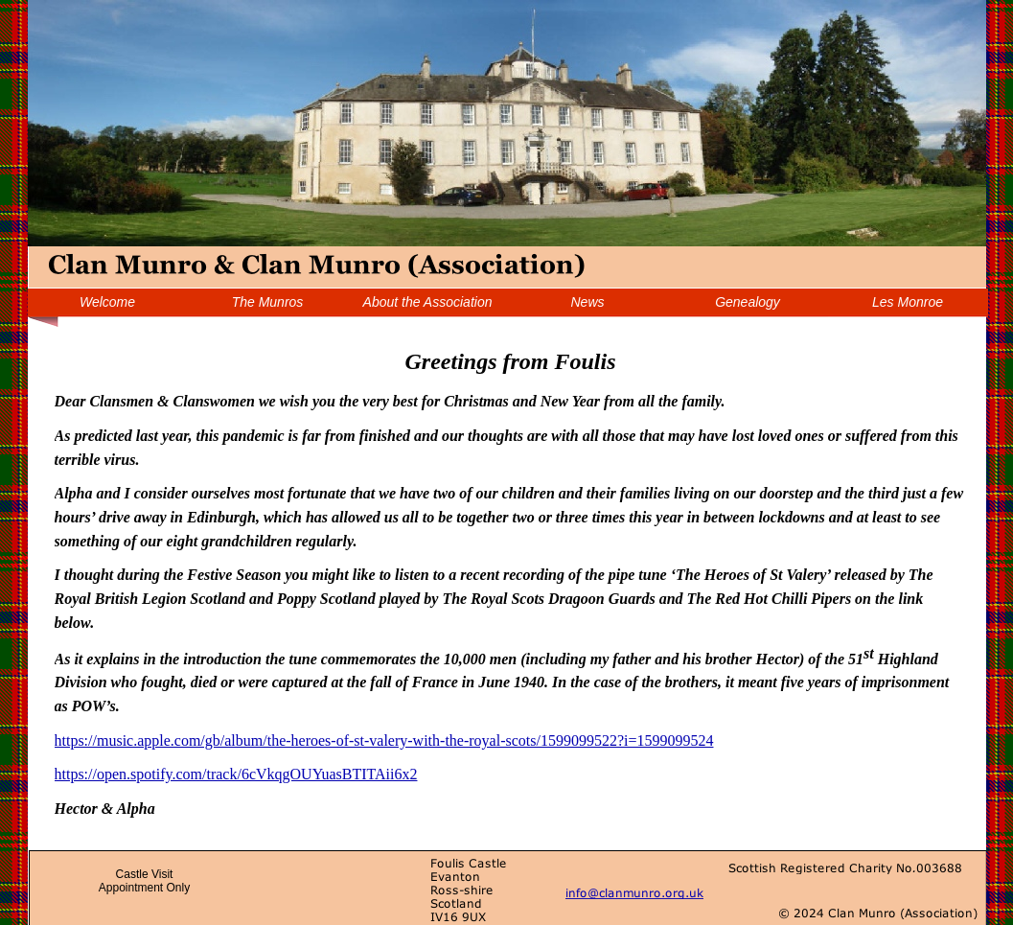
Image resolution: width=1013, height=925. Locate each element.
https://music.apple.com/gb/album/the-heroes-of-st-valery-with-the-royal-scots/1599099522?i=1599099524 (384, 740)
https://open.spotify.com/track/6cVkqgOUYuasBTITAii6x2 (236, 774)
